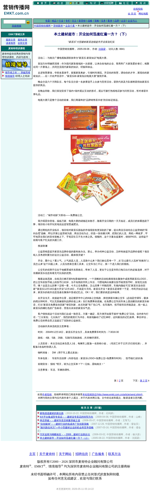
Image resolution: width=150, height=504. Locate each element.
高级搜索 (16, 26)
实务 (103, 20)
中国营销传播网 (42, 25)
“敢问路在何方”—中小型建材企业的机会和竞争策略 (67, 427)
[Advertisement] (58, 12)
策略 (96, 20)
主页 (32, 454)
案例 (110, 20)
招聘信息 (81, 454)
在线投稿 (138, 9)
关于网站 (65, 454)
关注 (74, 20)
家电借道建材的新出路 (52, 413)
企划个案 (70, 25)
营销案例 (58, 25)
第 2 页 (143, 380)
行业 (61, 20)
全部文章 (22, 43)
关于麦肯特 (47, 454)
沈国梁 (102, 49)
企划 (123, 20)
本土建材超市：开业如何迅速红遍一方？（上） (65, 438)
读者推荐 (10, 43)
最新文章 (10, 39)
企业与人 (132, 20)
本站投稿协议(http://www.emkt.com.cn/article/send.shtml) (112, 394)
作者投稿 (47, 394)
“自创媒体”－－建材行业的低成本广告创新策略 (64, 424)
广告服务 (98, 454)
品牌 (116, 20)
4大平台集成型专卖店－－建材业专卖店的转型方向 (66, 416)
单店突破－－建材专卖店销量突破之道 (60, 420)
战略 (90, 20)
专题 (47, 20)
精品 (54, 20)
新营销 (82, 20)
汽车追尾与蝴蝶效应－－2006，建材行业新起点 (65, 434)
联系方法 (114, 454)
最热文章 (22, 39)
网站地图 (143, 13)
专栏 (67, 20)
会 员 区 (132, 13)
